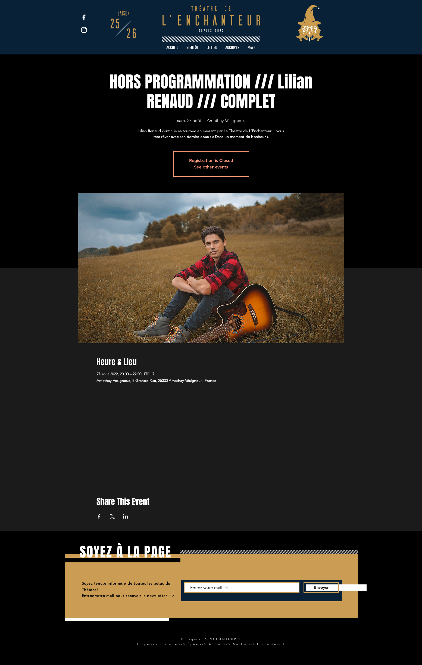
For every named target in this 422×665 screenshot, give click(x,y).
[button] (232, 47)
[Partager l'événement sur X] (112, 516)
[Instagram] (84, 30)
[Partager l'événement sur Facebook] (99, 516)
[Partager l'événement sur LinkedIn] (125, 516)
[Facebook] (84, 17)
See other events (211, 167)
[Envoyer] (321, 587)
